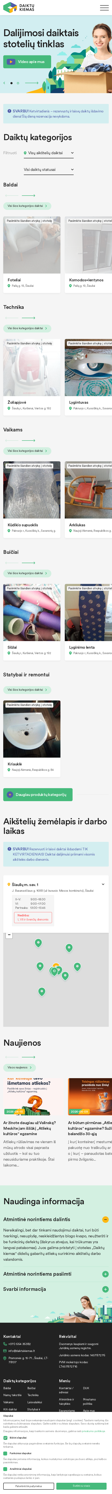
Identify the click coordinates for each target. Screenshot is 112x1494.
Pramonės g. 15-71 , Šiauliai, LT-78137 (28, 1360)
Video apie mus (31, 61)
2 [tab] (18, 83)
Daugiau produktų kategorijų (41, 794)
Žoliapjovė (17, 402)
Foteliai (14, 279)
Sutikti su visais (81, 1485)
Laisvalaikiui (34, 1402)
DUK (86, 1388)
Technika (33, 1395)
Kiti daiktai (10, 1409)
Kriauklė (15, 763)
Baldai (7, 1388)
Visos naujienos (20, 1067)
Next (32, 83)
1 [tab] (11, 83)
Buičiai (31, 1388)
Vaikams (8, 1402)
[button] (54, 972)
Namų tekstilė (12, 1395)
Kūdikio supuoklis (23, 524)
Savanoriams (67, 1410)
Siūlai (12, 647)
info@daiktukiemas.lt (21, 1351)
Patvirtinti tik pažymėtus (28, 1486)
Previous (4, 83)
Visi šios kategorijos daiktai (27, 205)
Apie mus (89, 1410)
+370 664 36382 (19, 1344)
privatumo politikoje (93, 1431)
